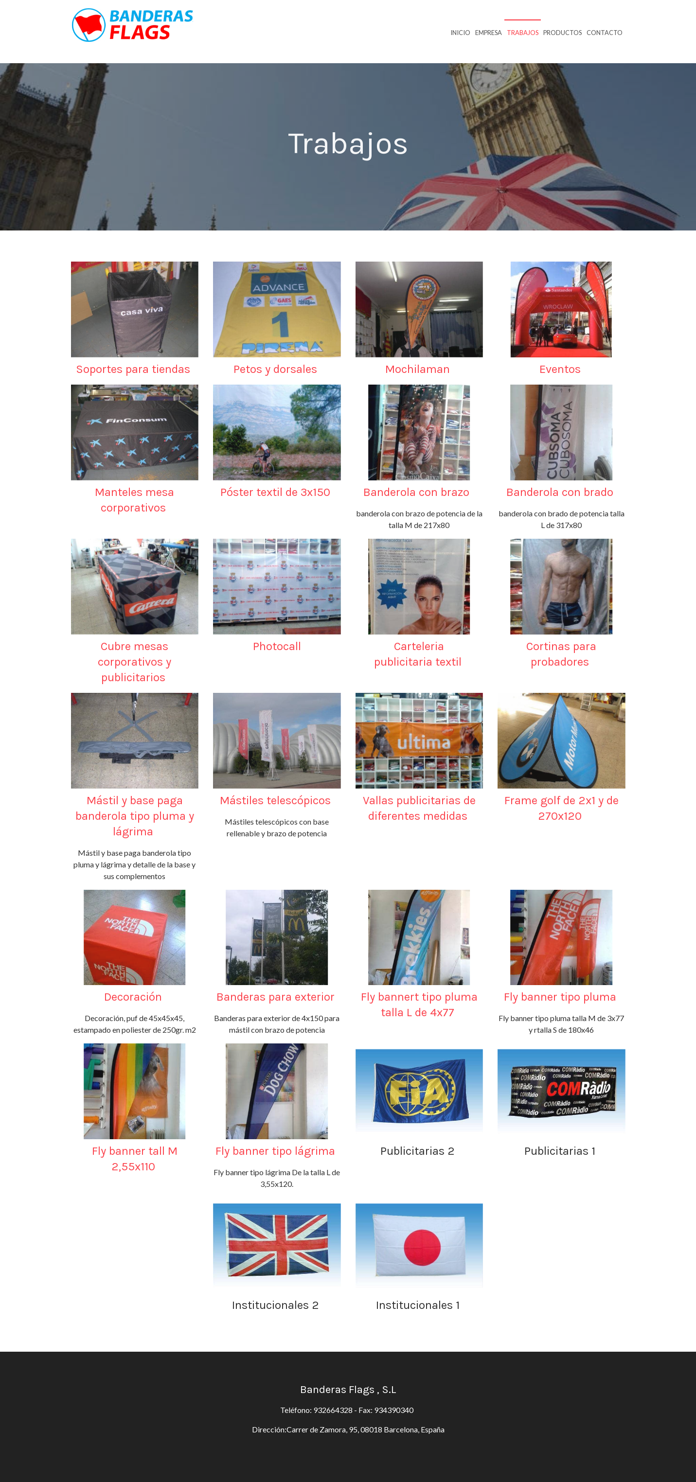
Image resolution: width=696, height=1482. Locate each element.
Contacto (605, 32)
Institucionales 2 (277, 1305)
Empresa (488, 32)
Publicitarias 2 (419, 1151)
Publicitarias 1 (561, 1151)
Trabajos (522, 32)
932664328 (333, 1409)
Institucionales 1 (419, 1305)
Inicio (460, 32)
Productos (562, 32)
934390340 (395, 1409)
